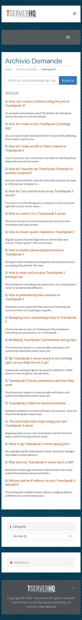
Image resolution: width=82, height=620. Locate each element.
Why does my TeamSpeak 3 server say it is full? (39, 462)
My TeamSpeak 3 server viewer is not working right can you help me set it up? (38, 360)
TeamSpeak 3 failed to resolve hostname (35, 403)
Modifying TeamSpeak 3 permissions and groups (40, 340)
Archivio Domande (26, 69)
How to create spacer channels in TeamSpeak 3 (39, 232)
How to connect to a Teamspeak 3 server (35, 214)
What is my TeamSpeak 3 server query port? (37, 444)
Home (8, 69)
